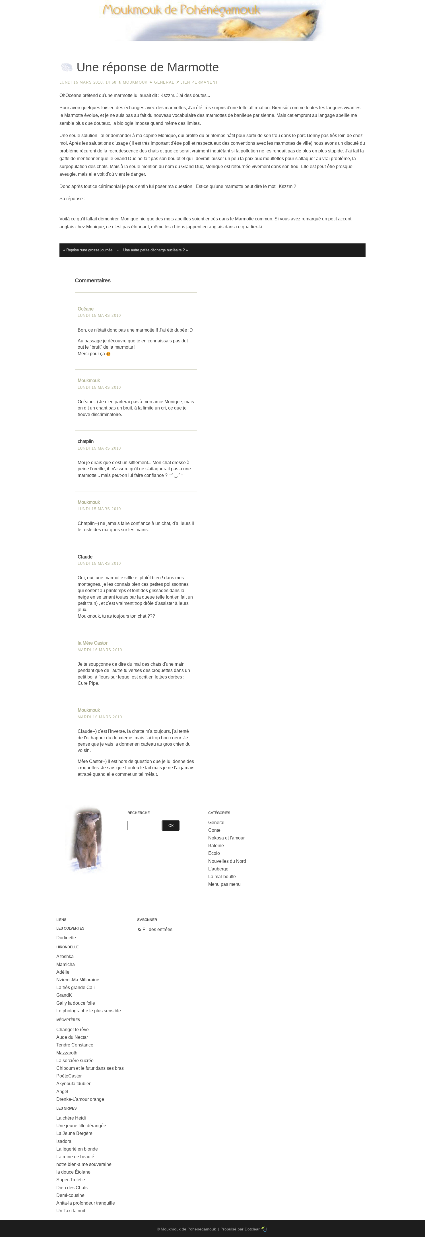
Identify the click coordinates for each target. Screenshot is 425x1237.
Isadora (63, 1141)
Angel (62, 1091)
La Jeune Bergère (74, 1133)
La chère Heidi (71, 1118)
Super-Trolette (70, 1179)
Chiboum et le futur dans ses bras (90, 1068)
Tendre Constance (74, 1044)
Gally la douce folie (75, 1003)
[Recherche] (144, 825)
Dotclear (252, 1229)
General (164, 82)
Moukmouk (135, 82)
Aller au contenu (327, 4)
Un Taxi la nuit (70, 1210)
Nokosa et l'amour (226, 837)
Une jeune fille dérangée (81, 1125)
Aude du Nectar (72, 1037)
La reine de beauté (75, 1156)
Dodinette (66, 937)
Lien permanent (199, 82)
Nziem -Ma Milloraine (77, 979)
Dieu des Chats (72, 1187)
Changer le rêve (72, 1029)
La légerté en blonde (77, 1149)
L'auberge (218, 868)
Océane (86, 309)
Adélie (62, 972)
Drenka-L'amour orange (80, 1099)
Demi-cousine (70, 1195)
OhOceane (70, 95)
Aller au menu (362, 4)
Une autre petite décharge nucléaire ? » (155, 250)
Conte (214, 830)
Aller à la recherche (399, 4)
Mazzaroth (66, 1052)
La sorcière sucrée (75, 1060)
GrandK (64, 995)
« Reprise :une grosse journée (87, 250)
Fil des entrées (157, 929)
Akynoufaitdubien (74, 1083)
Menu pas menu (224, 884)
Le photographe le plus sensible (88, 1010)
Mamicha (65, 964)
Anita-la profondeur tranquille (85, 1203)
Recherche (138, 813)
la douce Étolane (73, 1172)
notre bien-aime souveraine (84, 1164)
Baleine (216, 845)
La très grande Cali (75, 987)
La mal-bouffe (222, 876)
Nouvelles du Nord (227, 861)
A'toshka (65, 956)
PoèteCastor (69, 1075)
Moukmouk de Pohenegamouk (212, 41)
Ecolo (214, 853)
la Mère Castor (92, 643)
